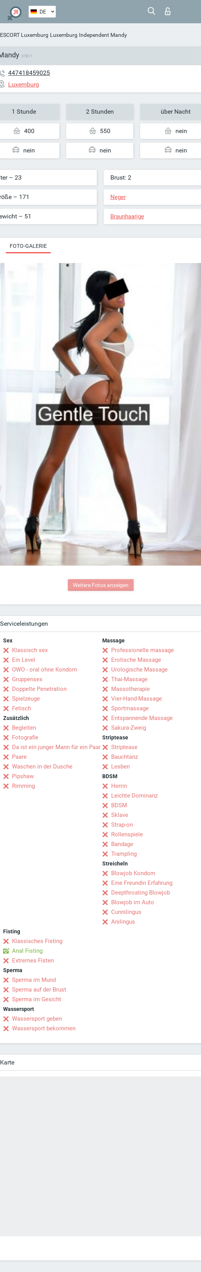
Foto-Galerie (28, 246)
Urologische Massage (139, 669)
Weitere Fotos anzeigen (101, 585)
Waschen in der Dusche (42, 766)
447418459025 (29, 72)
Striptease (124, 747)
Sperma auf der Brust (39, 989)
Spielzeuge (26, 698)
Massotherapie (130, 688)
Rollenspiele (127, 834)
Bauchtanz (124, 756)
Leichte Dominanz (134, 795)
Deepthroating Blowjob (140, 892)
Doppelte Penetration (39, 688)
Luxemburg (63, 35)
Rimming (23, 785)
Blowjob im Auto (132, 902)
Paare (19, 756)
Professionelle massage (142, 650)
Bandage (122, 844)
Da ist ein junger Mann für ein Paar (56, 747)
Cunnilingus (126, 912)
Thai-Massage (129, 679)
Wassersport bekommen (44, 1028)
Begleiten (24, 727)
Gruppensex (27, 679)
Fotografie (25, 737)
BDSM (119, 805)
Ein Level (23, 659)
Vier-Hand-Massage (136, 698)
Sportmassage (130, 708)
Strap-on (122, 824)
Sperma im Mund (34, 979)
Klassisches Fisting (37, 941)
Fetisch (21, 708)
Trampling (124, 853)
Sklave (119, 815)
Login (167, 11)
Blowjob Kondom (133, 873)
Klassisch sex (30, 650)
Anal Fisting (27, 950)
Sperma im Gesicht (36, 999)
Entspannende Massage (142, 718)
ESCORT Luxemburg (24, 35)
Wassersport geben (37, 1018)
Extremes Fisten (33, 960)
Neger (118, 197)
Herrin (119, 785)
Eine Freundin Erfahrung (141, 882)
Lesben (120, 766)
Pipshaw (23, 776)
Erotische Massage (136, 659)
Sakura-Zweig (128, 727)
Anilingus (123, 921)
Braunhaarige (127, 216)
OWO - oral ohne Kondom (44, 669)
